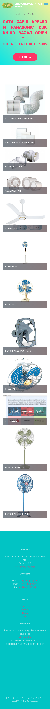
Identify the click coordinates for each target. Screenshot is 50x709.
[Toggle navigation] (46, 4)
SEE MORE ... (25, 57)
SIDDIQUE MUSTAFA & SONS (28, 5)
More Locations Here (25, 576)
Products (25, 618)
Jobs (25, 628)
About (25, 621)
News (25, 624)
